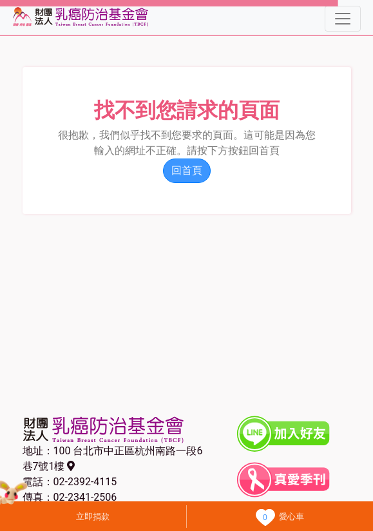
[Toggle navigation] (343, 19)
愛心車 (291, 516)
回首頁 (186, 170)
